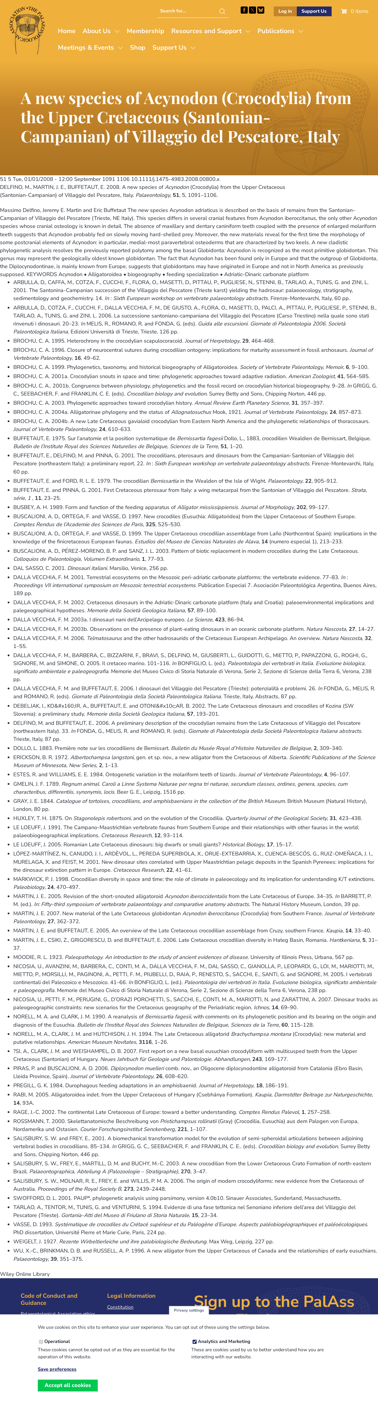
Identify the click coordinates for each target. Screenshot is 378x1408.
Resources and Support (206, 31)
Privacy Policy (121, 1316)
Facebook (244, 10)
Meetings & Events (86, 47)
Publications (276, 31)
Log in (285, 11)
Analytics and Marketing (224, 1347)
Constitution (120, 1307)
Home (67, 31)
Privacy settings (189, 1316)
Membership (145, 31)
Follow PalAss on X (252, 10)
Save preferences (57, 1375)
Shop (137, 47)
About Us (97, 31)
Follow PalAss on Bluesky (260, 10)
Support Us (314, 11)
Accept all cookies (68, 1390)
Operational (57, 1347)
